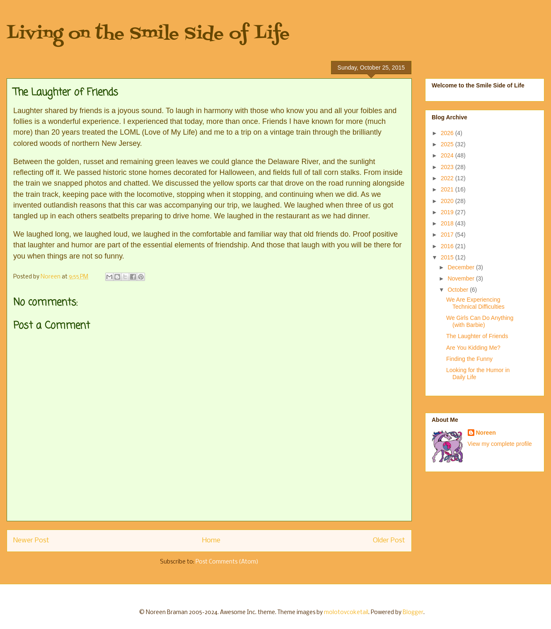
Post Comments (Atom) (227, 562)
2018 (448, 223)
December (461, 267)
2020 (448, 201)
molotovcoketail (346, 613)
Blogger (413, 613)
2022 (448, 178)
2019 (448, 212)
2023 (448, 167)
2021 (448, 189)
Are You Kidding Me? (473, 347)
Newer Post (31, 540)
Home (211, 540)
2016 (448, 246)
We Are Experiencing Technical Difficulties (475, 303)
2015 (448, 257)
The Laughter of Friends (477, 336)
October (458, 289)
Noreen (486, 432)
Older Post (389, 540)
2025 (448, 144)
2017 (448, 234)
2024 (448, 155)
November (461, 278)
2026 (448, 133)
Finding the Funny (469, 359)
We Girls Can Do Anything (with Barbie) (479, 321)
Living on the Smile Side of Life (148, 34)
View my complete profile (500, 443)
